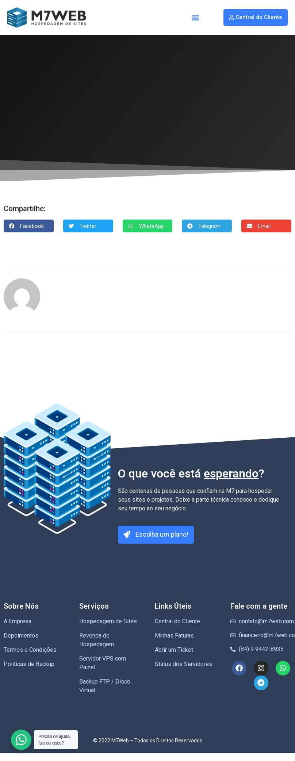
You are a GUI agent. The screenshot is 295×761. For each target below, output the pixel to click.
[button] (195, 18)
